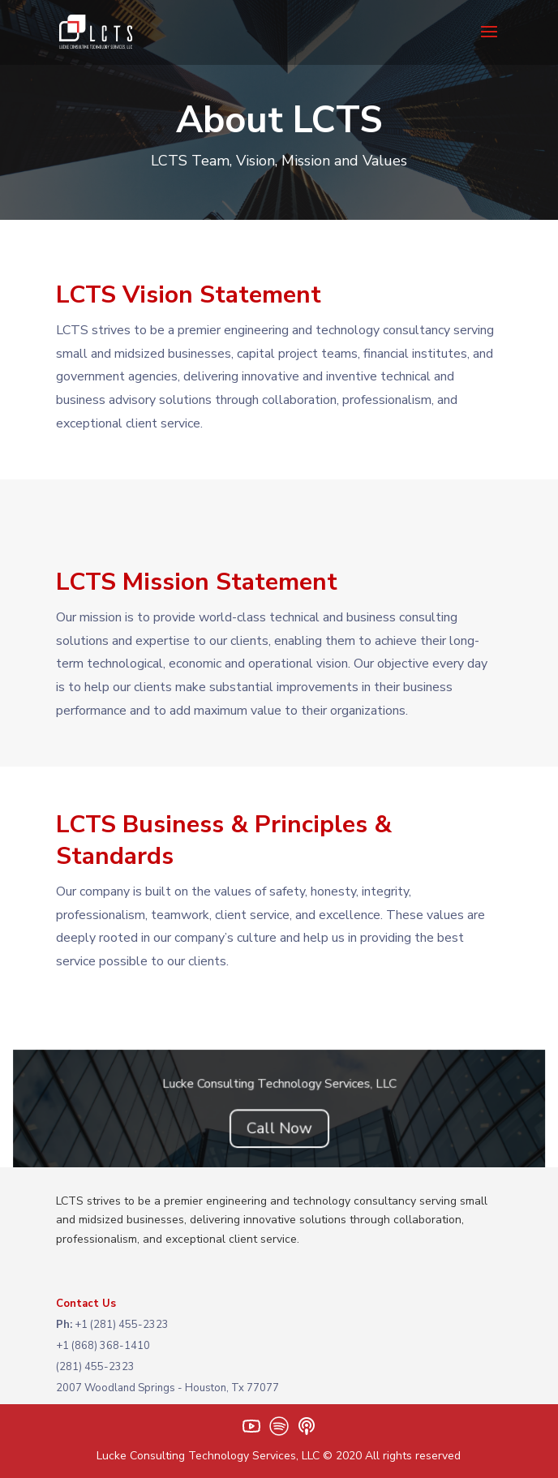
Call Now (279, 1129)
